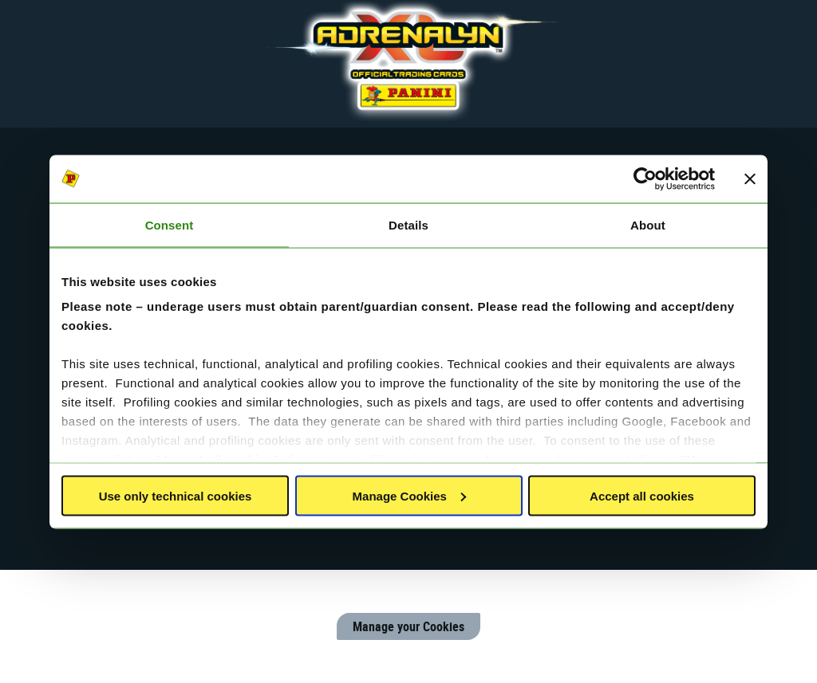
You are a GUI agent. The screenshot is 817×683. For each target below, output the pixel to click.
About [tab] (647, 224)
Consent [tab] (169, 224)
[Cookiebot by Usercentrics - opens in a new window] (645, 178)
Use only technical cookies (175, 495)
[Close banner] (750, 178)
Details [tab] (408, 224)
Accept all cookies (642, 495)
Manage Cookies (409, 495)
